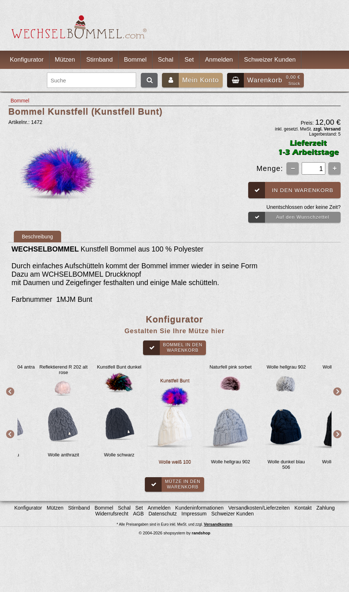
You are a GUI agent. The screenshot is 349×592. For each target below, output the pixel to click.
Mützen (65, 59)
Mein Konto (190, 80)
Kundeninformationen (199, 508)
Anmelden (219, 59)
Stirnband (99, 59)
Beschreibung (37, 236)
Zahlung (325, 508)
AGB (138, 514)
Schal (166, 59)
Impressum (194, 514)
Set (189, 59)
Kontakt (303, 508)
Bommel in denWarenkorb (173, 347)
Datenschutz (162, 514)
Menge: (271, 168)
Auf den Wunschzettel (288, 217)
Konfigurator (27, 59)
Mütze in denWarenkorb (172, 484)
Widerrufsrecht (111, 514)
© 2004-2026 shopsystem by (174, 533)
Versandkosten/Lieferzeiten (259, 508)
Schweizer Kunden (270, 59)
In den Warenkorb (290, 190)
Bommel (135, 59)
